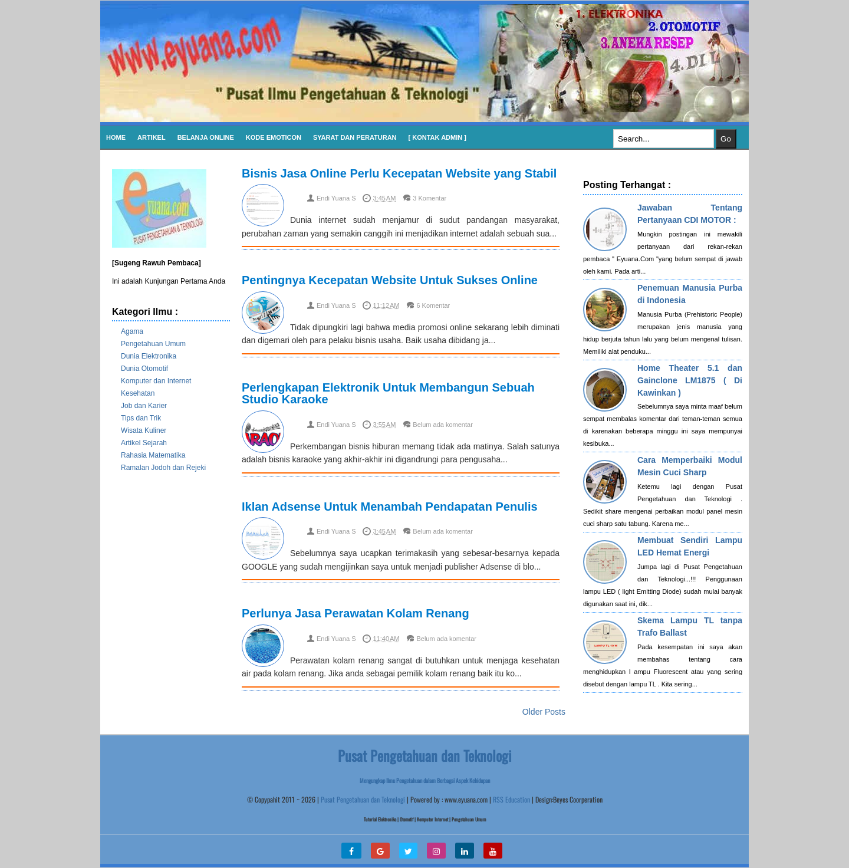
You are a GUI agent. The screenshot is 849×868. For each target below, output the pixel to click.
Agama (132, 331)
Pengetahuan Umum (153, 344)
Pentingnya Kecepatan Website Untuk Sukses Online (390, 280)
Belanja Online (205, 137)
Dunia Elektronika (148, 356)
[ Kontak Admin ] (437, 137)
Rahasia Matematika (153, 455)
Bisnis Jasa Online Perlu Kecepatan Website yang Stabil (399, 173)
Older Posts (543, 711)
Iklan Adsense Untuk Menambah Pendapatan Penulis (390, 506)
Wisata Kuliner (143, 430)
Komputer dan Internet (156, 381)
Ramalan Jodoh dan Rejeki (163, 467)
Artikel (151, 137)
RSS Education (511, 799)
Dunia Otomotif (144, 368)
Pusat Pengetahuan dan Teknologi (363, 799)
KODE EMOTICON (273, 137)
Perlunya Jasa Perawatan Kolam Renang (355, 613)
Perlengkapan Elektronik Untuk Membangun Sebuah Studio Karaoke (388, 393)
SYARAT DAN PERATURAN (355, 137)
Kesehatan (137, 393)
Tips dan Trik (141, 418)
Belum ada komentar (443, 424)
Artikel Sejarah (144, 443)
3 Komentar (429, 198)
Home (116, 137)
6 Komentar (433, 305)
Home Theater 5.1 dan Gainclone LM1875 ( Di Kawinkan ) (689, 380)
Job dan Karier (144, 406)
